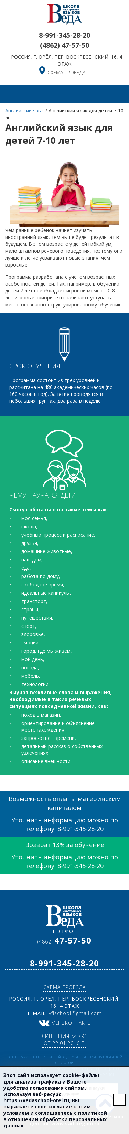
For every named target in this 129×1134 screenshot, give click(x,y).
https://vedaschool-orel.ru (36, 1100)
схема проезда (66, 72)
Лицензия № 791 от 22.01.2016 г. (64, 1040)
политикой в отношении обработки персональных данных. (55, 1118)
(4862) (64, 45)
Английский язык (24, 110)
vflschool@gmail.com (75, 1013)
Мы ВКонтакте (65, 1023)
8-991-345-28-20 (64, 35)
